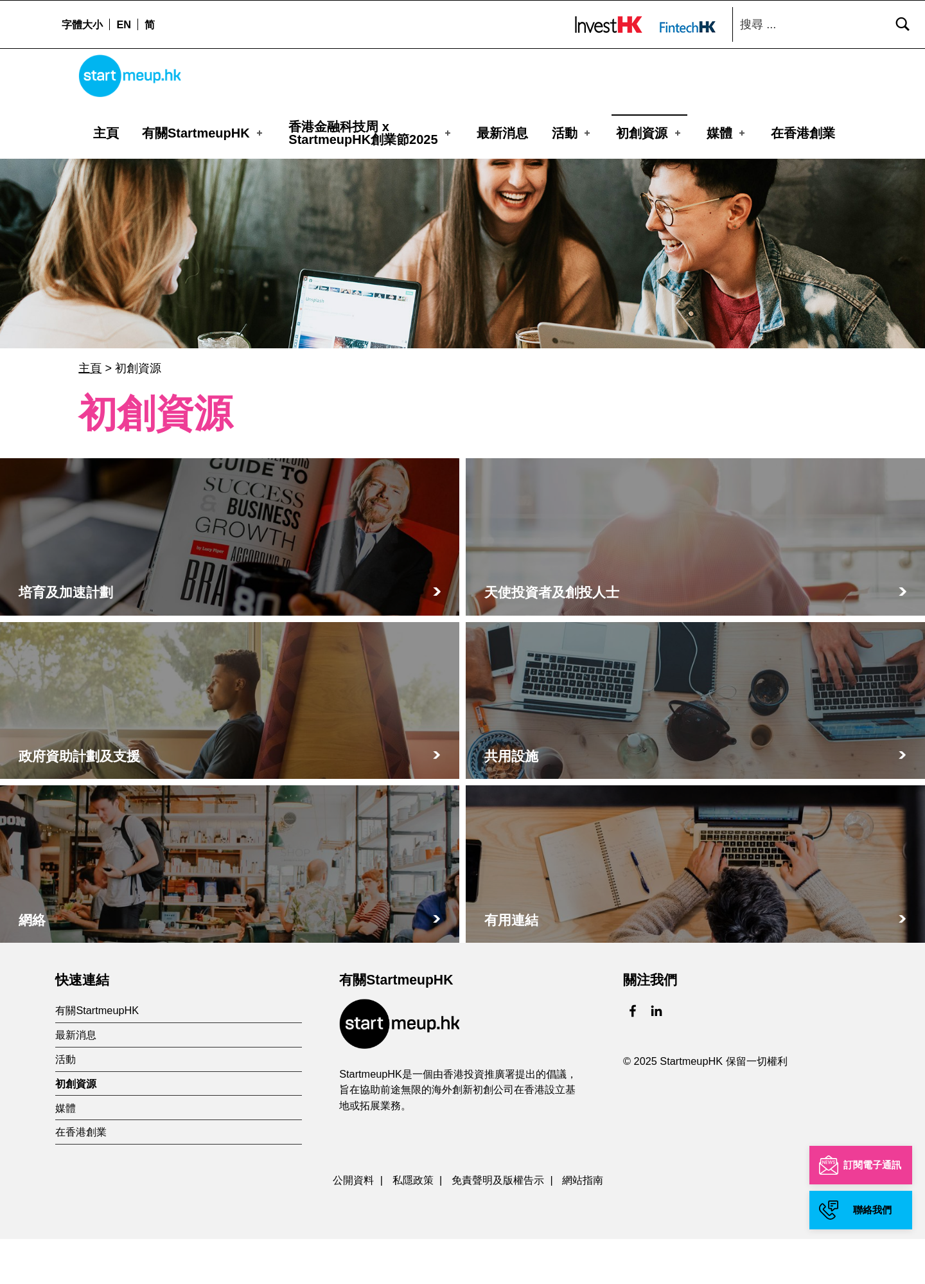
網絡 (32, 964)
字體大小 (82, 24)
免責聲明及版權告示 (498, 1224)
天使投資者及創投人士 (551, 637)
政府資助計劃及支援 (79, 801)
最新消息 (502, 132)
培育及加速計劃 (66, 637)
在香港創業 (803, 132)
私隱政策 (413, 1224)
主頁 (106, 132)
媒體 (727, 132)
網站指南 (582, 1224)
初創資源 (649, 132)
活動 (572, 132)
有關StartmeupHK (203, 132)
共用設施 (511, 801)
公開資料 (353, 1224)
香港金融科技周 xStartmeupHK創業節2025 (370, 131)
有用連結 (511, 964)
